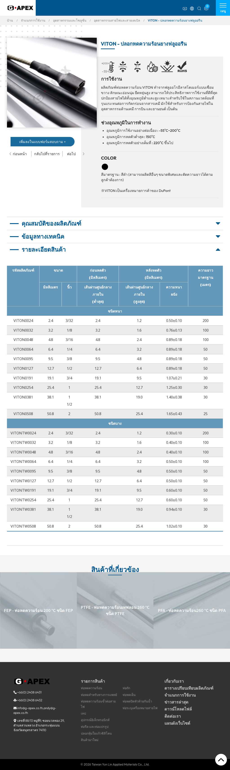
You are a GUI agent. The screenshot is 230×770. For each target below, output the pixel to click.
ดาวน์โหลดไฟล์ (178, 709)
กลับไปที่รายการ (47, 154)
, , (39, 725)
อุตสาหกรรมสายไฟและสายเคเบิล (117, 20)
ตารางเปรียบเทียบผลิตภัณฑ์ (188, 688)
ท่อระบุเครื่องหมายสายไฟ (140, 708)
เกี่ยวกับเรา (174, 681)
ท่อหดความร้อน (91, 688)
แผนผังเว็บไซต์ (177, 723)
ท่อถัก (126, 688)
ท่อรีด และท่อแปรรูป (94, 727)
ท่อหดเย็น (129, 695)
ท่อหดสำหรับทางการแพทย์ (99, 695)
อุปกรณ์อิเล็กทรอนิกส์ (95, 720)
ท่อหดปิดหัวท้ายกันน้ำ (137, 701)
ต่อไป (75, 154)
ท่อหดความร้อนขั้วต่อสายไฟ (98, 704)
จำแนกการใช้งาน (33, 20)
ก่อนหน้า (18, 154)
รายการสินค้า (93, 681)
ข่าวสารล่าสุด (176, 702)
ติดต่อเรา (172, 716)
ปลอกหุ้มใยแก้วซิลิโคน (96, 733)
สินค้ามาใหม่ (89, 740)
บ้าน (10, 20)
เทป (83, 713)
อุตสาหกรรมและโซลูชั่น (69, 20)
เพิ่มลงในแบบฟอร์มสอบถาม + (42, 141)
